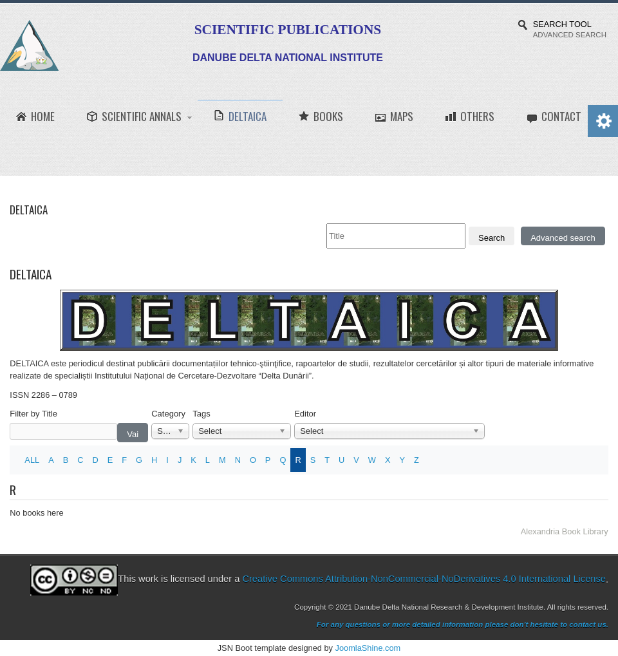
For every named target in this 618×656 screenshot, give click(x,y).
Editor (305, 413)
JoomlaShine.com (368, 648)
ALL (31, 460)
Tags (201, 413)
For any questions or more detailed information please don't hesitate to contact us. (462, 624)
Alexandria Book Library (564, 531)
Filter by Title (33, 413)
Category (168, 413)
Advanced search (562, 238)
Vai (132, 434)
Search (491, 238)
